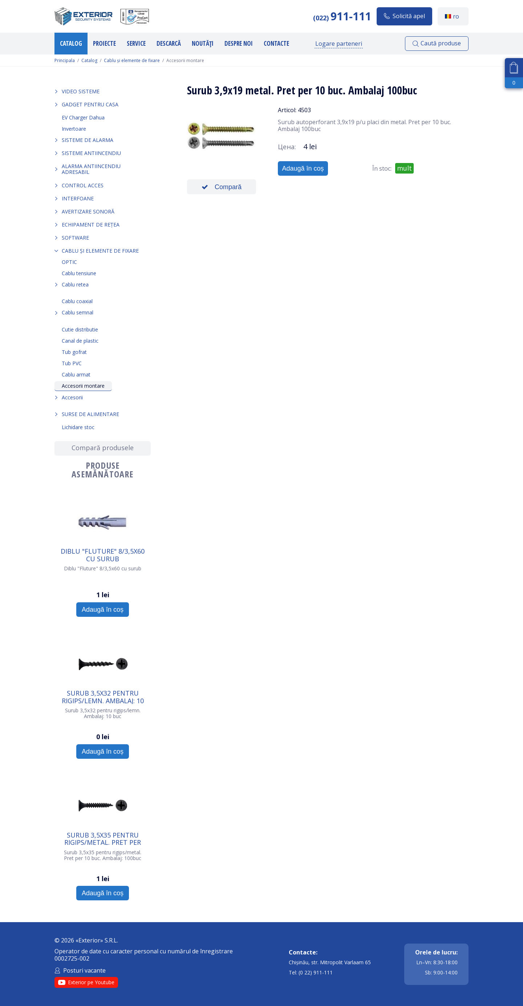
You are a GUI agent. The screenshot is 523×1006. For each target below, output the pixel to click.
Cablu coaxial (77, 301)
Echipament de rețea (90, 224)
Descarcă (169, 43)
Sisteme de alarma (87, 140)
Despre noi (238, 43)
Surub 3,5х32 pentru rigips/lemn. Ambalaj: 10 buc (103, 696)
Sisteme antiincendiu (91, 153)
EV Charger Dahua (83, 117)
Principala (64, 60)
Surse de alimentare (90, 414)
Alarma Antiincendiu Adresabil (91, 169)
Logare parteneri (338, 44)
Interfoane (78, 198)
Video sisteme (81, 91)
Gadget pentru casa (90, 104)
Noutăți (203, 43)
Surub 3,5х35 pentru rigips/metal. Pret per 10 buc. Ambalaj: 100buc (102, 838)
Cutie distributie (80, 329)
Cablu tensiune (79, 273)
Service (136, 43)
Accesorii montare (83, 385)
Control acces (83, 185)
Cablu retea (75, 284)
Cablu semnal (77, 312)
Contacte (276, 43)
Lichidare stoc (78, 427)
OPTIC (69, 261)
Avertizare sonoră (88, 211)
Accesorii (72, 397)
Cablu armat (76, 374)
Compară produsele (103, 447)
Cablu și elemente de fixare (132, 60)
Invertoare (74, 128)
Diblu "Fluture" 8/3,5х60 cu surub (103, 554)
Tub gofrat (74, 352)
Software (75, 237)
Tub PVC (72, 363)
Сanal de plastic (80, 340)
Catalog (71, 43)
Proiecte (104, 43)
